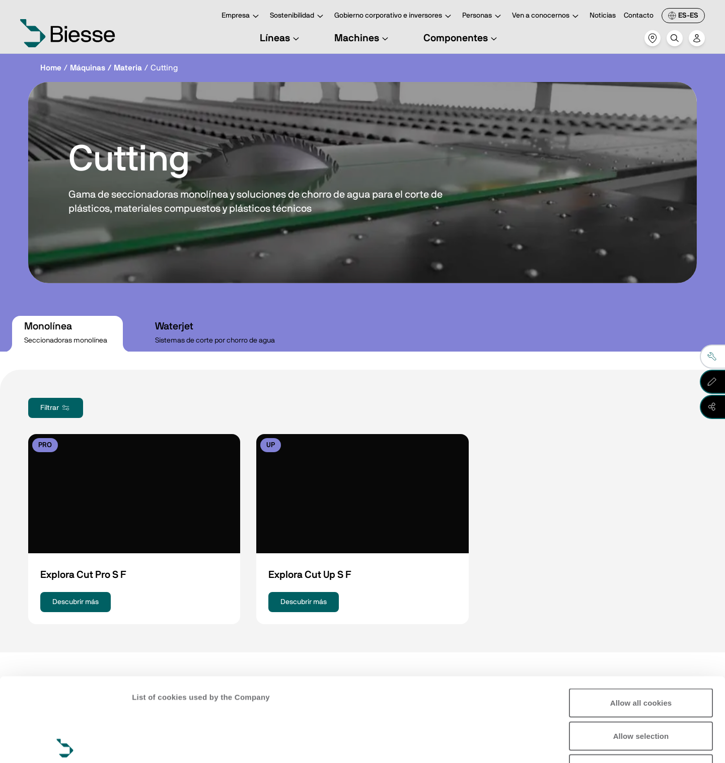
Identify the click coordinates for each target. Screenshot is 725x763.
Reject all (641, 681)
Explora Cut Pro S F (83, 575)
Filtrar (55, 408)
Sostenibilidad (298, 16)
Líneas (281, 38)
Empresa (242, 16)
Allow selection (641, 649)
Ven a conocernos (547, 16)
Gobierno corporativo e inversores (394, 16)
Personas (483, 16)
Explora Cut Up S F (309, 575)
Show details (155, 743)
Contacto (639, 15)
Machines (362, 38)
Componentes (461, 38)
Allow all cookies (641, 616)
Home (50, 68)
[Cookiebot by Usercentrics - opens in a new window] (65, 743)
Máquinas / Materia (106, 68)
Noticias (603, 15)
